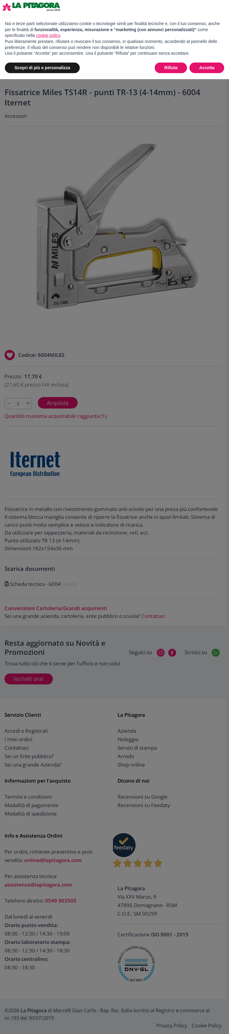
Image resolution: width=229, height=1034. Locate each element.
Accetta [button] (206, 67)
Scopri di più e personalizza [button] (42, 67)
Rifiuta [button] (171, 67)
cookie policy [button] (48, 35)
